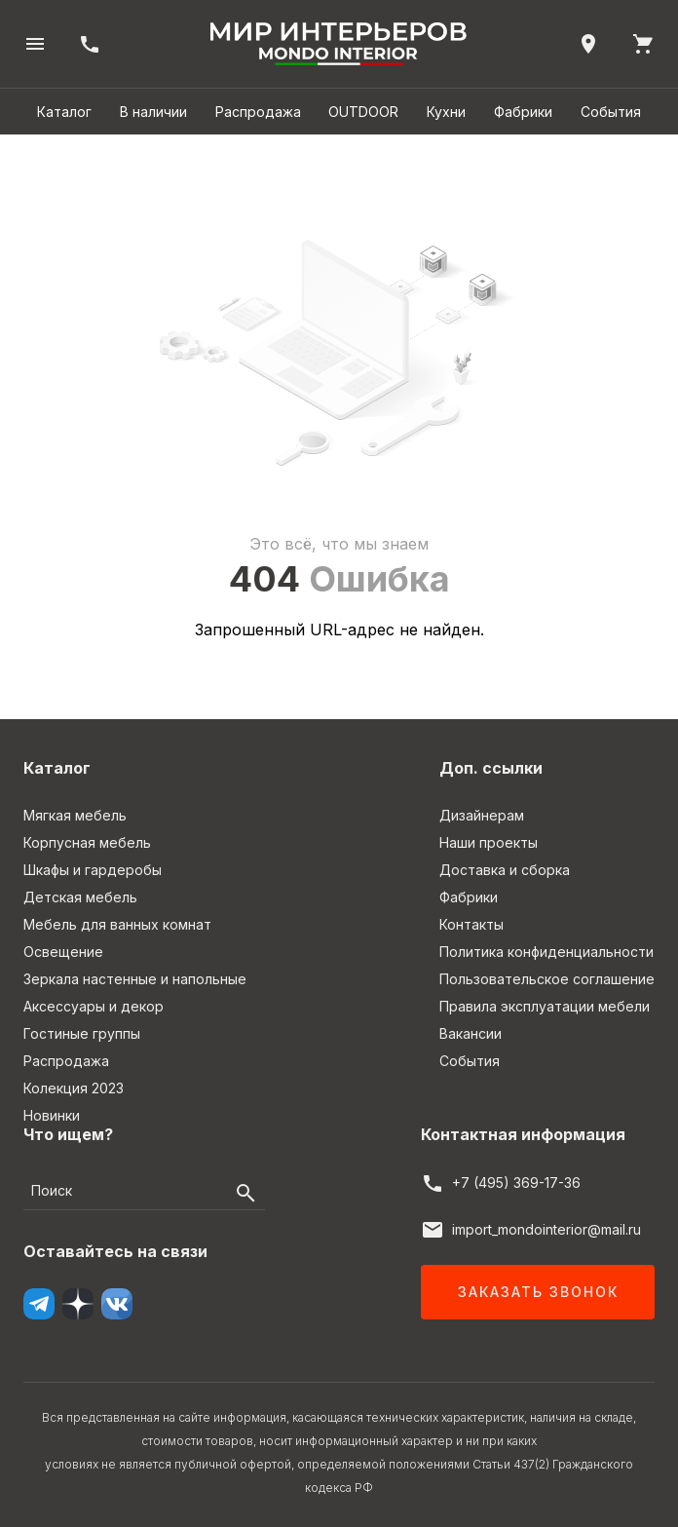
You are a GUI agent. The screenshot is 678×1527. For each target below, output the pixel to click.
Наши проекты (488, 842)
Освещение (63, 951)
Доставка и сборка (504, 869)
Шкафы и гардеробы (92, 869)
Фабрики (523, 111)
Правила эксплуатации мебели (544, 1006)
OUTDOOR (363, 111)
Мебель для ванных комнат (117, 924)
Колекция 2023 (73, 1088)
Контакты (471, 924)
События (611, 111)
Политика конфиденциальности (546, 951)
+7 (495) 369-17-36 (516, 1182)
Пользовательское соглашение (547, 979)
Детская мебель (80, 897)
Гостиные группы (81, 1033)
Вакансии (470, 1033)
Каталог (64, 111)
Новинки (51, 1115)
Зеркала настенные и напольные (134, 979)
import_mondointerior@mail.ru (546, 1229)
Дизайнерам (481, 815)
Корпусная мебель (87, 842)
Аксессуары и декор (93, 1006)
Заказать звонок (538, 1291)
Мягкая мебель (75, 815)
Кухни (446, 111)
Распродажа (258, 111)
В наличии (153, 111)
